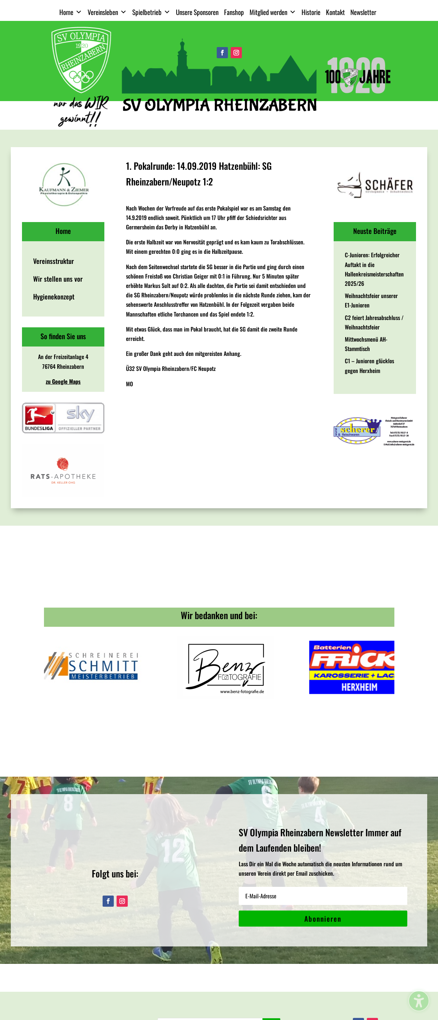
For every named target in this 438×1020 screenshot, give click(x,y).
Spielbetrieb (151, 12)
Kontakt (335, 12)
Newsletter (363, 12)
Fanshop (234, 12)
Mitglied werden (273, 12)
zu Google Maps (63, 381)
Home (70, 12)
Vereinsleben (107, 12)
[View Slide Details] (63, 184)
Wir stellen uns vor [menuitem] (58, 279)
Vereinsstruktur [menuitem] (53, 261)
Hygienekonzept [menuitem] (53, 296)
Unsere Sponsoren (197, 12)
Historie (311, 12)
